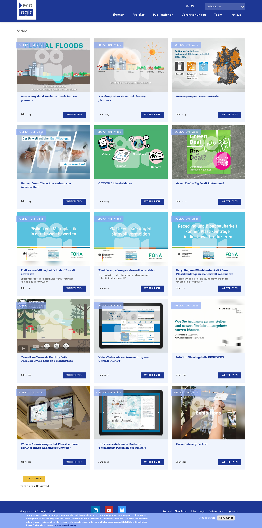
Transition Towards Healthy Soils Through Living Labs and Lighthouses (47, 359)
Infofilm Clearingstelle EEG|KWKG (200, 357)
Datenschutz (216, 511)
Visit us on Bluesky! (122, 510)
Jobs (193, 511)
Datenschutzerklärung (65, 525)
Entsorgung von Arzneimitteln (197, 96)
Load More (34, 479)
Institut (235, 14)
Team (218, 14)
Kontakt (167, 511)
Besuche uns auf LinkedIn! (95, 510)
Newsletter (181, 511)
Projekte (139, 14)
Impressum (232, 511)
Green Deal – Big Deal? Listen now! (200, 183)
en (187, 6)
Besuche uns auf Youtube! (109, 510)
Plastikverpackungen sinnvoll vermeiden (126, 270)
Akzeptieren (207, 518)
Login (202, 511)
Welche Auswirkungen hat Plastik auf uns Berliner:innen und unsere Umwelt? (50, 445)
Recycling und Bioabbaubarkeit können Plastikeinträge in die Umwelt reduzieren (204, 272)
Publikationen (163, 14)
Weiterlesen (74, 114)
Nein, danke (225, 517)
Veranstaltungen (194, 14)
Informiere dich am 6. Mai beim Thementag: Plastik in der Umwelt (122, 445)
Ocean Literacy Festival (192, 444)
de (192, 6)
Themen (118, 14)
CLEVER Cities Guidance (115, 183)
